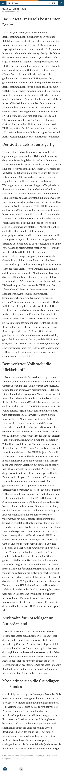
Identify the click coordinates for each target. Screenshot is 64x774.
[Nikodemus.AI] (5, 769)
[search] (30, 3)
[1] (32, 355)
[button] (3, 3)
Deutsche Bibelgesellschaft (12, 11)
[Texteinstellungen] (61, 3)
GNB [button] (55, 3)
